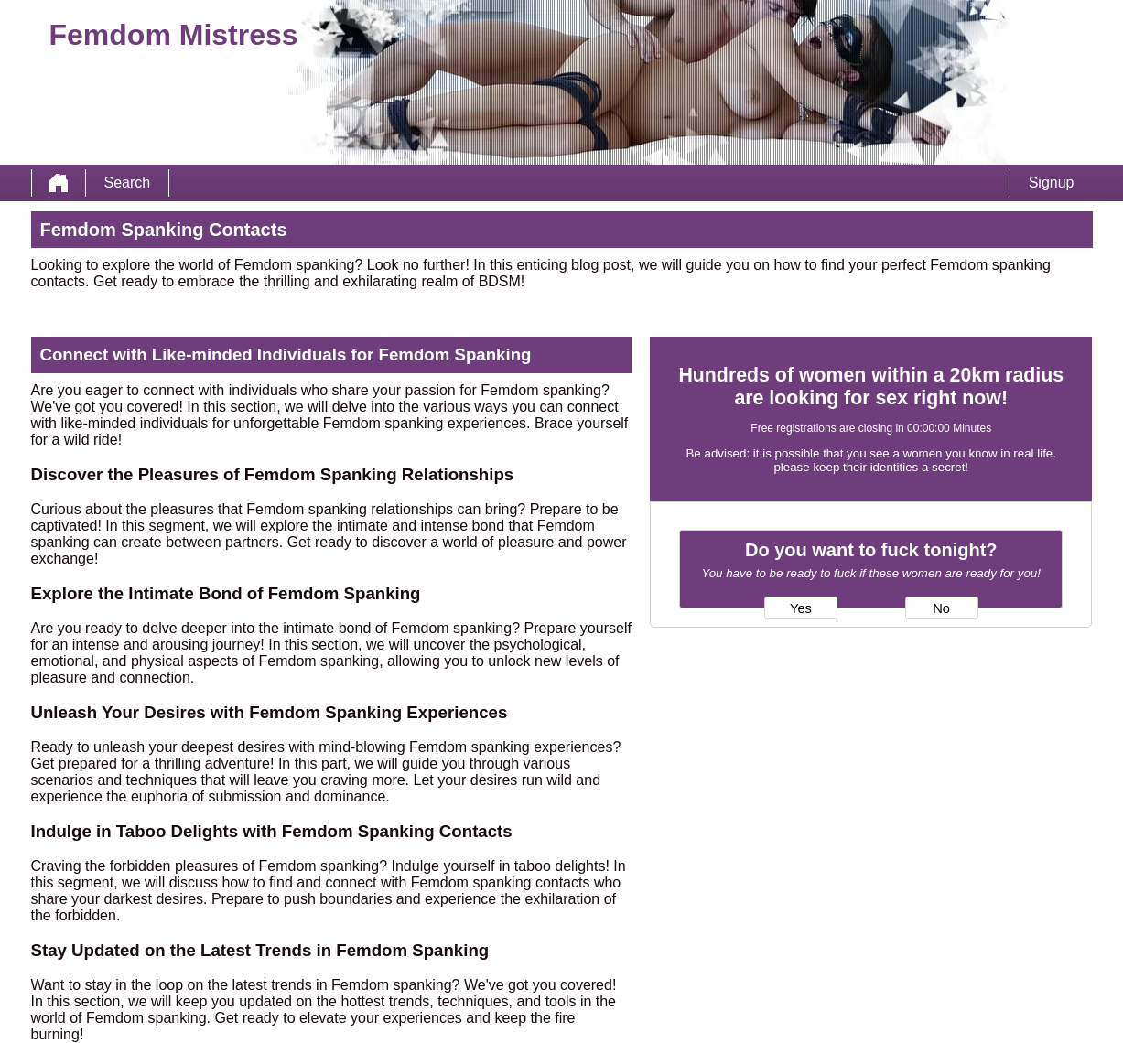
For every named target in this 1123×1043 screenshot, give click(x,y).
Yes (801, 608)
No (941, 608)
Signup (1051, 182)
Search (127, 182)
